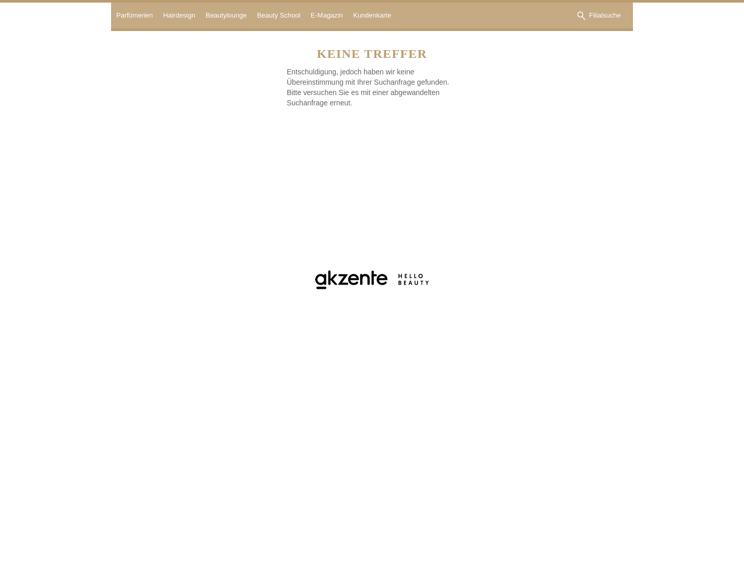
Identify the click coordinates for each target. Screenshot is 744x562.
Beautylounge (226, 15)
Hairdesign (179, 15)
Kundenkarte (372, 15)
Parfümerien (134, 15)
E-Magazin (327, 15)
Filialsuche (605, 15)
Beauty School (278, 15)
